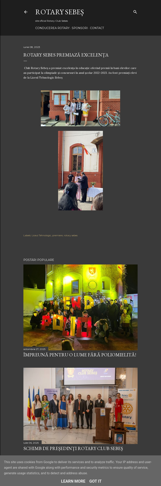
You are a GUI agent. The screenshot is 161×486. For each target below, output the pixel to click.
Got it (95, 481)
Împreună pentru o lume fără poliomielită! (79, 355)
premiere (57, 235)
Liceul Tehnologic (41, 235)
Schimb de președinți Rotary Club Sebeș (73, 448)
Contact (97, 28)
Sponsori (80, 28)
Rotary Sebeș (59, 12)
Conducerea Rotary (52, 28)
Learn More (73, 481)
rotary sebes (71, 235)
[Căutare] (135, 11)
